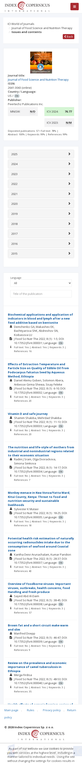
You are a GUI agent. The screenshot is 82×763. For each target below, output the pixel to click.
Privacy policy (52, 710)
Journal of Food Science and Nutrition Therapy (42, 28)
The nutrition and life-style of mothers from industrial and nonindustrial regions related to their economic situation (41, 451)
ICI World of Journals (21, 24)
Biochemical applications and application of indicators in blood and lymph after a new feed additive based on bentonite (40, 319)
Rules (30, 710)
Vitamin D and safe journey (28, 414)
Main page (11, 710)
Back (68, 36)
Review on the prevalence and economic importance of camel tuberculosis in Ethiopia (37, 667)
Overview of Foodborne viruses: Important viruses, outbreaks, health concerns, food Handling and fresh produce (39, 588)
